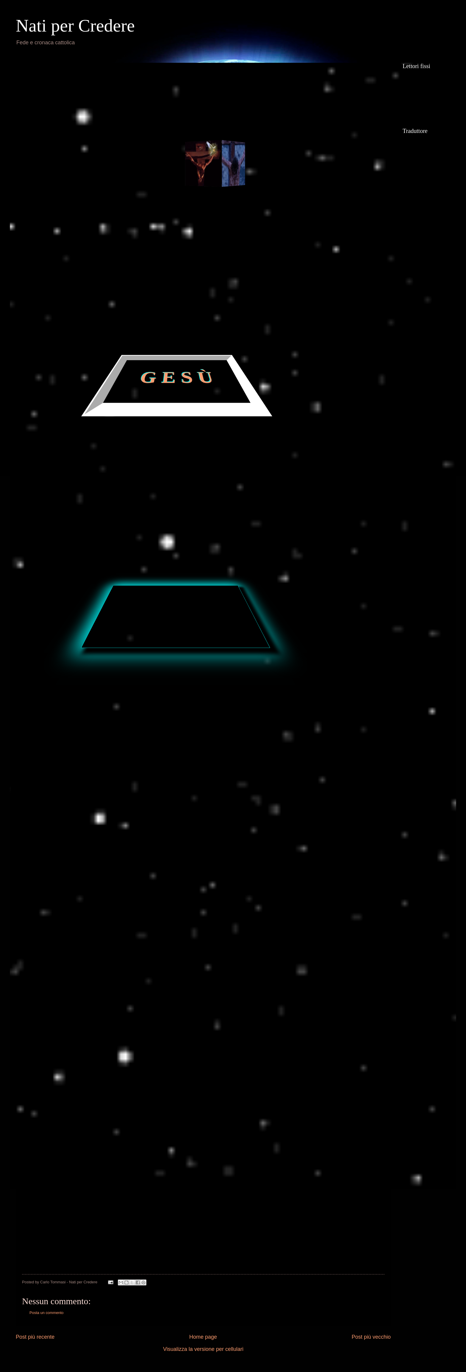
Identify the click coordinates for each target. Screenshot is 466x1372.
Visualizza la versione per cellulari (203, 1349)
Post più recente (35, 1337)
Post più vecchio (371, 1337)
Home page (203, 1337)
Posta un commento (46, 1312)
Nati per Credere (75, 25)
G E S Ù (176, 378)
